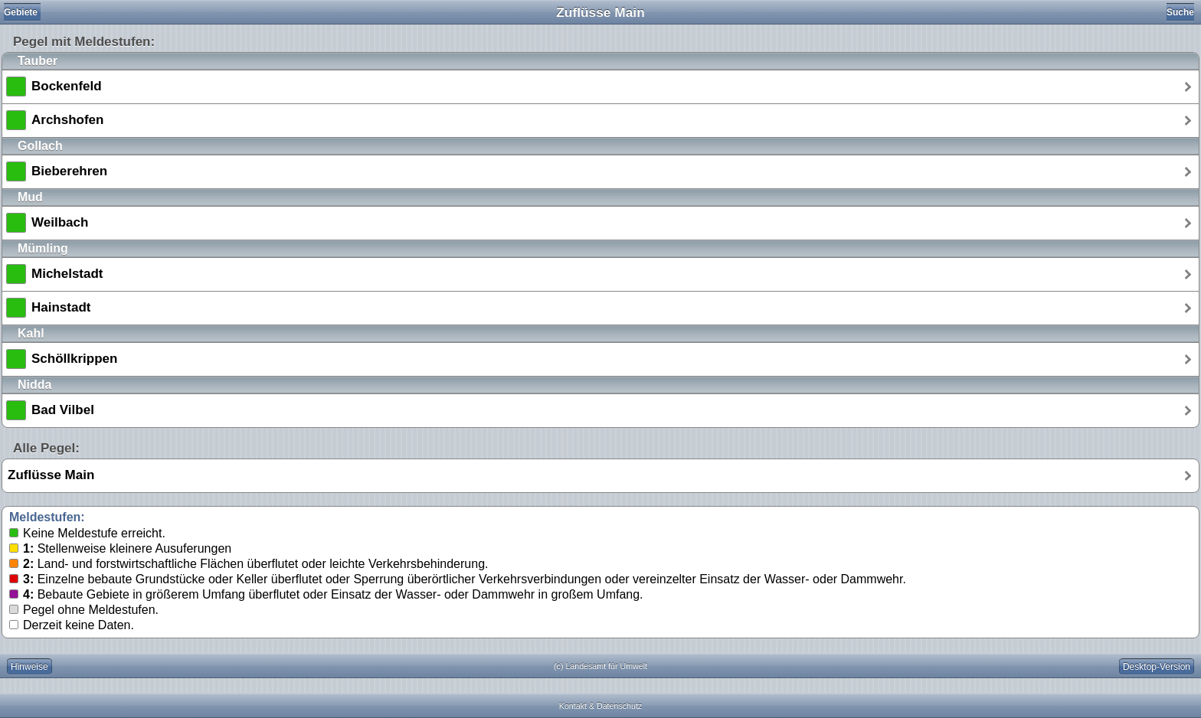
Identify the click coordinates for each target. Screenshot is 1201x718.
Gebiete (21, 12)
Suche (1180, 12)
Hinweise (29, 666)
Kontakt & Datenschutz (600, 705)
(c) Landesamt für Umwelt (600, 666)
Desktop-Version (1156, 666)
